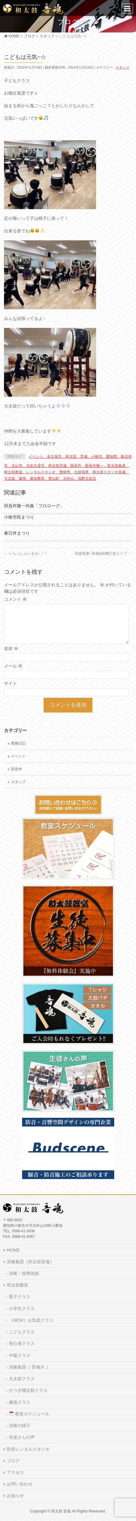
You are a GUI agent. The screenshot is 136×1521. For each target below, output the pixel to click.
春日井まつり (17, 533)
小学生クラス (22, 1308)
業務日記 (18, 743)
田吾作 (16, 769)
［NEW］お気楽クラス (31, 1320)
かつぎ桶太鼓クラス (28, 1390)
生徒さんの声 (22, 1437)
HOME (13, 1250)
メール (13, 665)
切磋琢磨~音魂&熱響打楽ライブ (103, 553)
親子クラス (19, 1296)
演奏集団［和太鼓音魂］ (30, 1261)
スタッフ (122, 67)
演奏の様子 (19, 1425)
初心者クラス (22, 1343)
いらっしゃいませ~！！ (26, 553)
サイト (10, 683)
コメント (15, 599)
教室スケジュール (29, 1413)
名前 (11, 648)
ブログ (13, 1460)
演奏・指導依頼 (24, 1273)
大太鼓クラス (22, 1378)
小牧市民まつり (19, 517)
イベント (18, 756)
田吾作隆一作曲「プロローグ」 (34, 505)
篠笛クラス (19, 1402)
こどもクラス (22, 1331)
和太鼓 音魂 (61, 1511)
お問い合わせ (20, 1484)
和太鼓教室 (17, 1285)
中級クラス (19, 1355)
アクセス (15, 1472)
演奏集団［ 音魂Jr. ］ (29, 1367)
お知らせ (15, 1495)
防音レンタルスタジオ (28, 1449)
